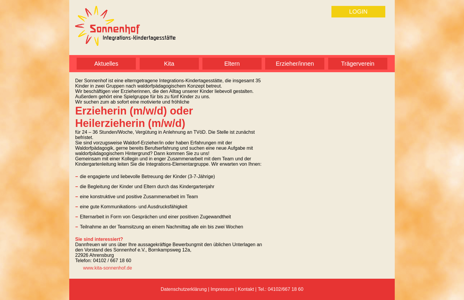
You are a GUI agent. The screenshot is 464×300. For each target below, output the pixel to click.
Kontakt (246, 289)
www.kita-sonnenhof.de (107, 267)
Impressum (222, 289)
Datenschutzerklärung (184, 289)
